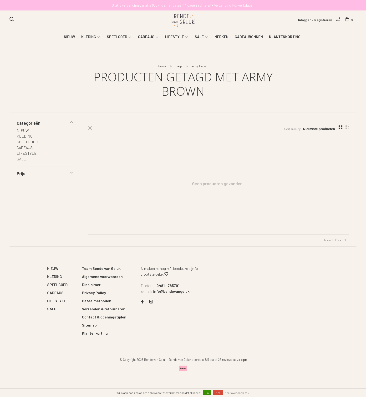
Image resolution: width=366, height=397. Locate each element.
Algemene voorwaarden (102, 277)
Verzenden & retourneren (103, 309)
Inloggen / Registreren (315, 20)
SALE (199, 37)
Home (162, 67)
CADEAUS (146, 37)
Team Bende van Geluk (101, 269)
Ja (207, 392)
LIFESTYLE (174, 37)
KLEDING (88, 37)
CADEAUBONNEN (249, 37)
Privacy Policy (94, 293)
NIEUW (69, 37)
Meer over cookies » (237, 392)
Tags (179, 67)
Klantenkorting (95, 333)
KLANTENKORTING (284, 37)
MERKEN (221, 37)
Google (242, 360)
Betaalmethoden (96, 301)
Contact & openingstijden (104, 317)
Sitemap (89, 325)
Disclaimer (91, 285)
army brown (199, 67)
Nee (218, 392)
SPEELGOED (117, 37)
